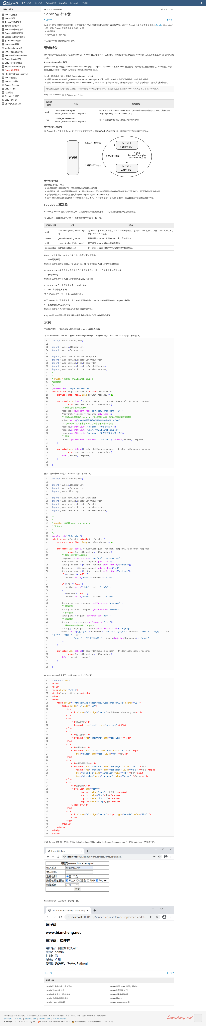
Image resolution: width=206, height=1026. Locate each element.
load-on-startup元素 (13, 48)
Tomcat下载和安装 (13, 22)
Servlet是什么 (11, 15)
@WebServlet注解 (13, 40)
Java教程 (63, 3)
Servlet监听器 (11, 100)
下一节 (170, 20)
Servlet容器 (10, 18)
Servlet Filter (10, 89)
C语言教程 (26, 3)
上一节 (48, 20)
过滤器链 (9, 92)
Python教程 (51, 3)
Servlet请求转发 (12, 70)
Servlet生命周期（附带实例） (59, 994)
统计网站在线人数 (13, 103)
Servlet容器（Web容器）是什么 (124, 986)
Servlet (159, 25)
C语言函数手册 (59, 1018)
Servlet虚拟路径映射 (14, 52)
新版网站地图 (30, 1018)
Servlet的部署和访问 (14, 33)
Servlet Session (12, 85)
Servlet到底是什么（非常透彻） (60, 986)
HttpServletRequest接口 (15, 66)
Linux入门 (74, 3)
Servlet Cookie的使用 (55, 1002)
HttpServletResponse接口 (16, 74)
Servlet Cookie (11, 81)
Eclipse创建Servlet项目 (15, 37)
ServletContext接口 (13, 63)
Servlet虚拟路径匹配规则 (16, 55)
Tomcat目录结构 (12, 26)
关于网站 (8, 1018)
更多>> (85, 3)
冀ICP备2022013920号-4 (59, 1021)
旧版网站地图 (44, 1018)
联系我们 (18, 1018)
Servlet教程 (8, 9)
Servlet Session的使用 (120, 1002)
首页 (48, 9)
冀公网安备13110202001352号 (100, 1021)
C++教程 (38, 3)
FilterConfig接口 (12, 96)
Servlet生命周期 (12, 44)
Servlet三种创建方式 (14, 29)
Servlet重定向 (11, 78)
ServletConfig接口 (13, 59)
